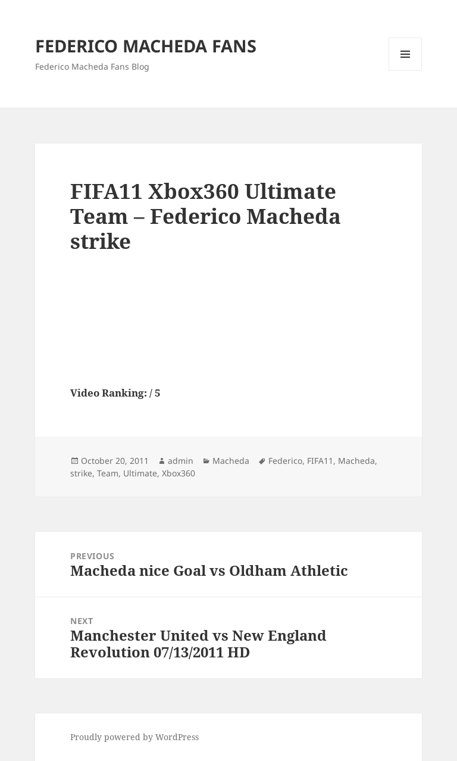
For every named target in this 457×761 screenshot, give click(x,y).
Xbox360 (178, 473)
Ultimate (140, 473)
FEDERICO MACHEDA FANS (145, 45)
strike (81, 473)
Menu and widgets (405, 70)
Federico (285, 460)
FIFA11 (320, 460)
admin (180, 460)
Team (107, 473)
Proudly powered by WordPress (134, 737)
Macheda (230, 460)
